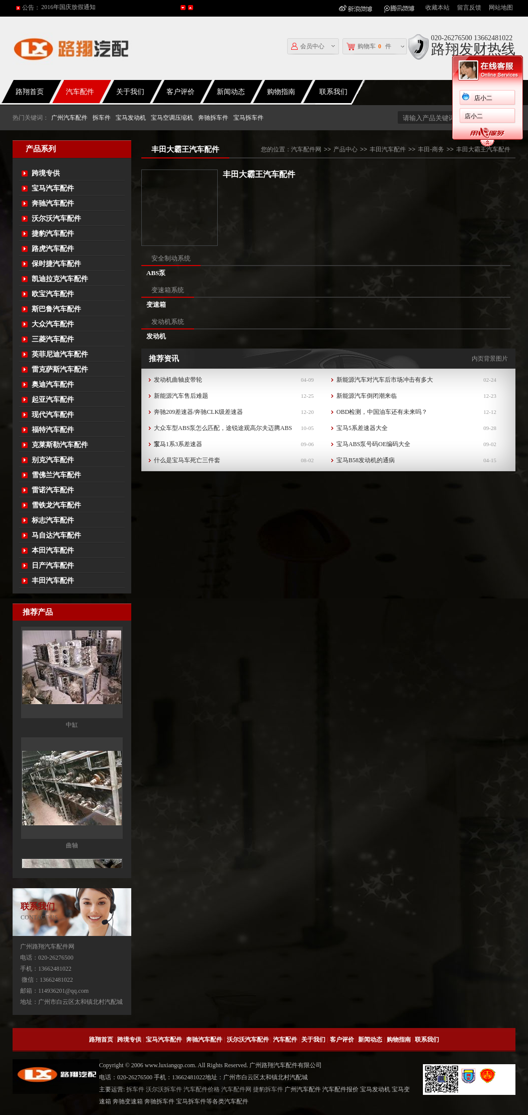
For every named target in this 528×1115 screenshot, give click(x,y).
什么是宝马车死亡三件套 (187, 460)
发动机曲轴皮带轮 (178, 379)
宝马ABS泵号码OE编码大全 (373, 444)
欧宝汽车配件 (53, 294)
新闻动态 (231, 92)
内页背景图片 (490, 358)
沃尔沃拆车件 (164, 1089)
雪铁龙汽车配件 (56, 505)
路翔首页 (101, 1039)
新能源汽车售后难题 (181, 395)
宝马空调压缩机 (172, 117)
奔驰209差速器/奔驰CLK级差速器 (198, 411)
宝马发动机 (131, 117)
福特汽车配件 (53, 430)
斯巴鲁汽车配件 (56, 309)
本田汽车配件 (53, 550)
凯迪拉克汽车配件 (60, 279)
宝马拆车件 (248, 117)
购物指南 (281, 92)
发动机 (156, 336)
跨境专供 (46, 173)
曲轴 (72, 855)
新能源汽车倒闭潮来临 (366, 395)
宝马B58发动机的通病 (365, 460)
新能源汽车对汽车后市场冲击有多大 (384, 379)
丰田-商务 (431, 149)
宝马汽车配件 (53, 188)
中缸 (72, 734)
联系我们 (333, 92)
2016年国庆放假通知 (68, 7)
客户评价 (180, 92)
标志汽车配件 (53, 520)
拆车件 (102, 117)
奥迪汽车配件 (53, 384)
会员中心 (307, 46)
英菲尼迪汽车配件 (60, 354)
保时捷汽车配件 (56, 264)
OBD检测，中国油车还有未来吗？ (381, 411)
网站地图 (501, 7)
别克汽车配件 (53, 460)
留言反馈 (469, 7)
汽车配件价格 (202, 1089)
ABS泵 (155, 273)
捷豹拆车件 (268, 1089)
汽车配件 (80, 92)
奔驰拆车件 (213, 117)
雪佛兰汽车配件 (56, 475)
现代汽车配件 (53, 414)
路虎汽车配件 (53, 248)
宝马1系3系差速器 (178, 444)
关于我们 (130, 92)
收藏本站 (437, 7)
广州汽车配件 (69, 117)
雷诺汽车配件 (53, 490)
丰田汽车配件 (53, 580)
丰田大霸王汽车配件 (483, 149)
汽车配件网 (306, 149)
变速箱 (156, 304)
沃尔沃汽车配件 (56, 218)
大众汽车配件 (53, 324)
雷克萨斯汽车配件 (60, 369)
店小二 (474, 98)
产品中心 (345, 149)
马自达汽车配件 (56, 535)
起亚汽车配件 (53, 399)
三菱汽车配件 (53, 339)
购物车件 (368, 46)
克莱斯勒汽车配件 (60, 445)
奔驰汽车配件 (53, 203)
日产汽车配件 (53, 565)
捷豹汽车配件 (53, 233)
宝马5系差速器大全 (362, 428)
